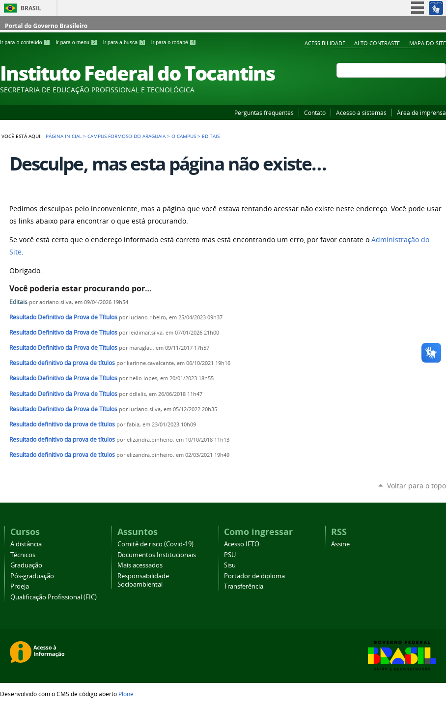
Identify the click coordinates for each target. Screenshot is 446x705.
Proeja (19, 586)
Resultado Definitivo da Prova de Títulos (63, 317)
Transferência (243, 586)
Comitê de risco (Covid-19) (155, 544)
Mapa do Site (427, 43)
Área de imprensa (421, 112)
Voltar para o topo (416, 485)
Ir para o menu (77, 42)
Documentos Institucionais (156, 555)
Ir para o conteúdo (26, 42)
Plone (126, 694)
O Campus (183, 136)
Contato (315, 112)
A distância (26, 544)
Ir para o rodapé (173, 42)
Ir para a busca (125, 42)
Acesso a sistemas (361, 112)
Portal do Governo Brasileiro (46, 26)
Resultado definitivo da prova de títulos (62, 363)
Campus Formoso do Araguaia (126, 136)
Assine (340, 544)
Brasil (31, 8)
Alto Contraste (377, 43)
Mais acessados (140, 565)
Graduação (26, 565)
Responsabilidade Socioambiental (143, 580)
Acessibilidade (325, 43)
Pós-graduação (32, 576)
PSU (230, 555)
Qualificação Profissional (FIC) (53, 597)
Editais (19, 302)
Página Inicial (64, 136)
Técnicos (22, 555)
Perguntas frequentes (264, 112)
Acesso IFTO (241, 544)
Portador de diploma (254, 576)
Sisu (230, 565)
